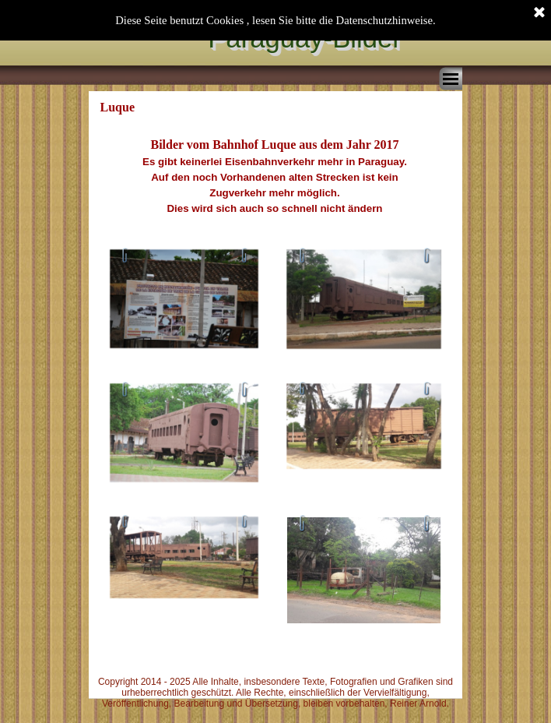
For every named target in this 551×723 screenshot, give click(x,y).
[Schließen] (539, 13)
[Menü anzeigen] (450, 78)
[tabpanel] (274, 176)
